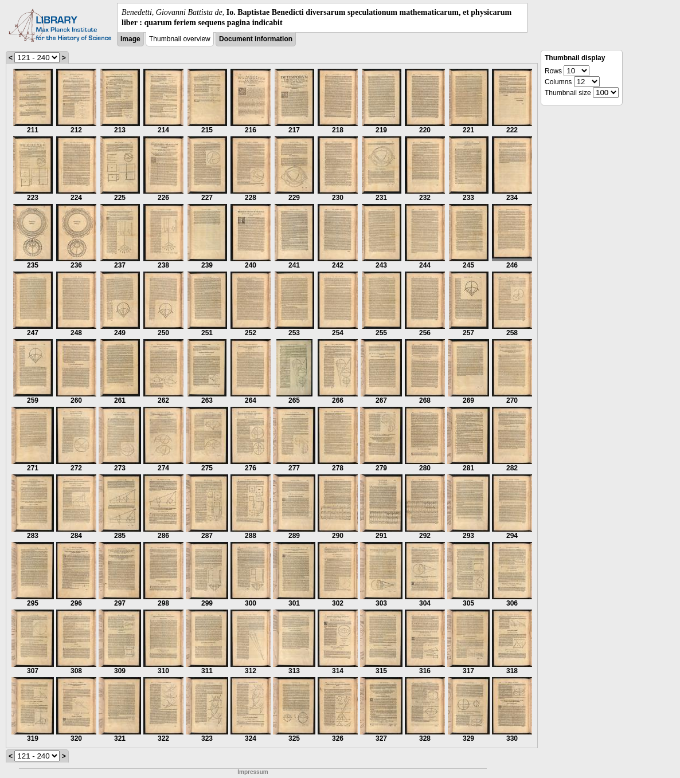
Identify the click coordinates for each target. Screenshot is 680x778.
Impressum (252, 772)
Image (130, 39)
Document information (255, 39)
